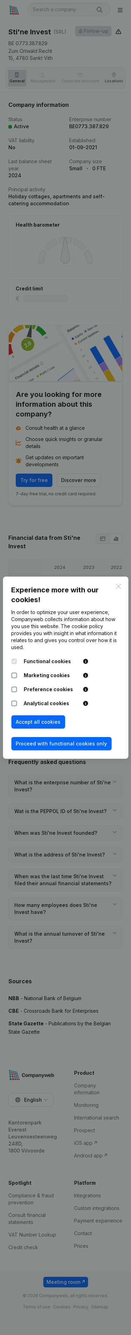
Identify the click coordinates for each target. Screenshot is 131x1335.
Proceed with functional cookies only (61, 743)
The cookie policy (82, 626)
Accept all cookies (38, 722)
